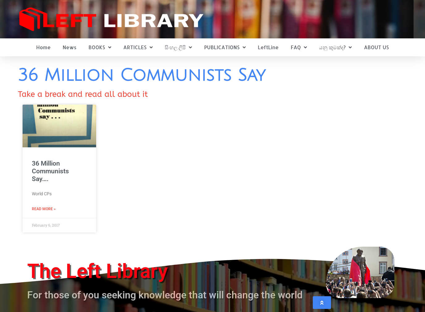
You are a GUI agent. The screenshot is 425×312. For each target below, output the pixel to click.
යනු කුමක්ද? (335, 47)
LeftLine (268, 47)
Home (43, 47)
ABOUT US (376, 47)
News (70, 47)
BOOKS (99, 47)
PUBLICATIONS (225, 47)
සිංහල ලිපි (178, 47)
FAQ (299, 47)
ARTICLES (138, 47)
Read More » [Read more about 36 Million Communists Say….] (44, 209)
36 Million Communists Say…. (50, 171)
